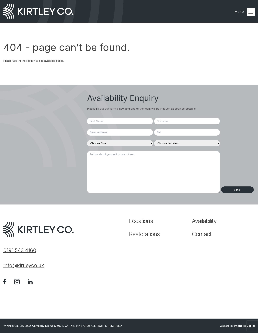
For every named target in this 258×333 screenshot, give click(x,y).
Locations (141, 221)
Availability (204, 221)
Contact (201, 234)
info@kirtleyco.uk (23, 265)
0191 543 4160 (19, 250)
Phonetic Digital (244, 325)
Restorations (144, 234)
